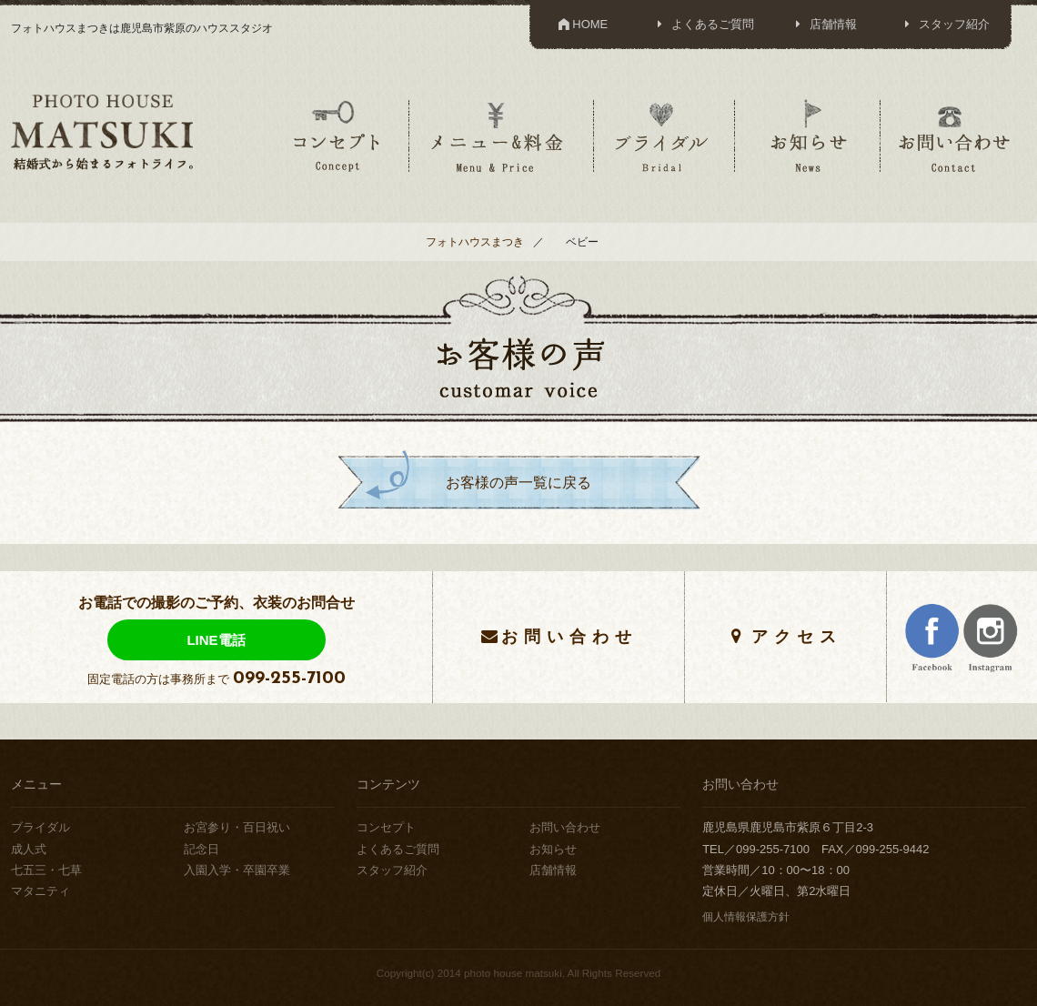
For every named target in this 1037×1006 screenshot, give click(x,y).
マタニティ (40, 891)
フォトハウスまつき (475, 241)
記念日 (201, 849)
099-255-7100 (289, 678)
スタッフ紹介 (944, 24)
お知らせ (808, 135)
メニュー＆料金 (499, 135)
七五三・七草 (46, 870)
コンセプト (336, 135)
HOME (582, 24)
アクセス (796, 636)
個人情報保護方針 (746, 916)
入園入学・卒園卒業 (237, 870)
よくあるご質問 (702, 24)
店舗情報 (824, 24)
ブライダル (662, 135)
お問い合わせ (954, 135)
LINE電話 (215, 640)
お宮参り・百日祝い (237, 827)
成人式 (28, 849)
